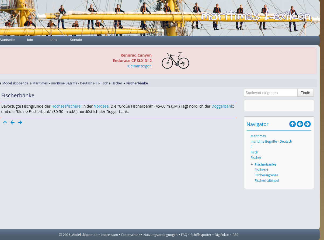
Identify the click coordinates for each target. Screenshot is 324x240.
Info (30, 40)
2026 (66, 234)
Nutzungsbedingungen (161, 234)
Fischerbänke (265, 164)
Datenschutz (130, 234)
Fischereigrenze (266, 175)
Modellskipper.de (15, 83)
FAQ (184, 234)
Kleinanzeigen (139, 65)
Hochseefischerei (66, 106)
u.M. (175, 106)
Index (52, 40)
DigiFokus (222, 234)
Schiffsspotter (201, 234)
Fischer (117, 83)
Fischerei (261, 169)
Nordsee (101, 106)
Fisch (104, 83)
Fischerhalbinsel (267, 180)
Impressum (109, 234)
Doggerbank (222, 106)
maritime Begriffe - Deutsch (71, 83)
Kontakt (76, 40)
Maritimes (40, 83)
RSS (235, 234)
